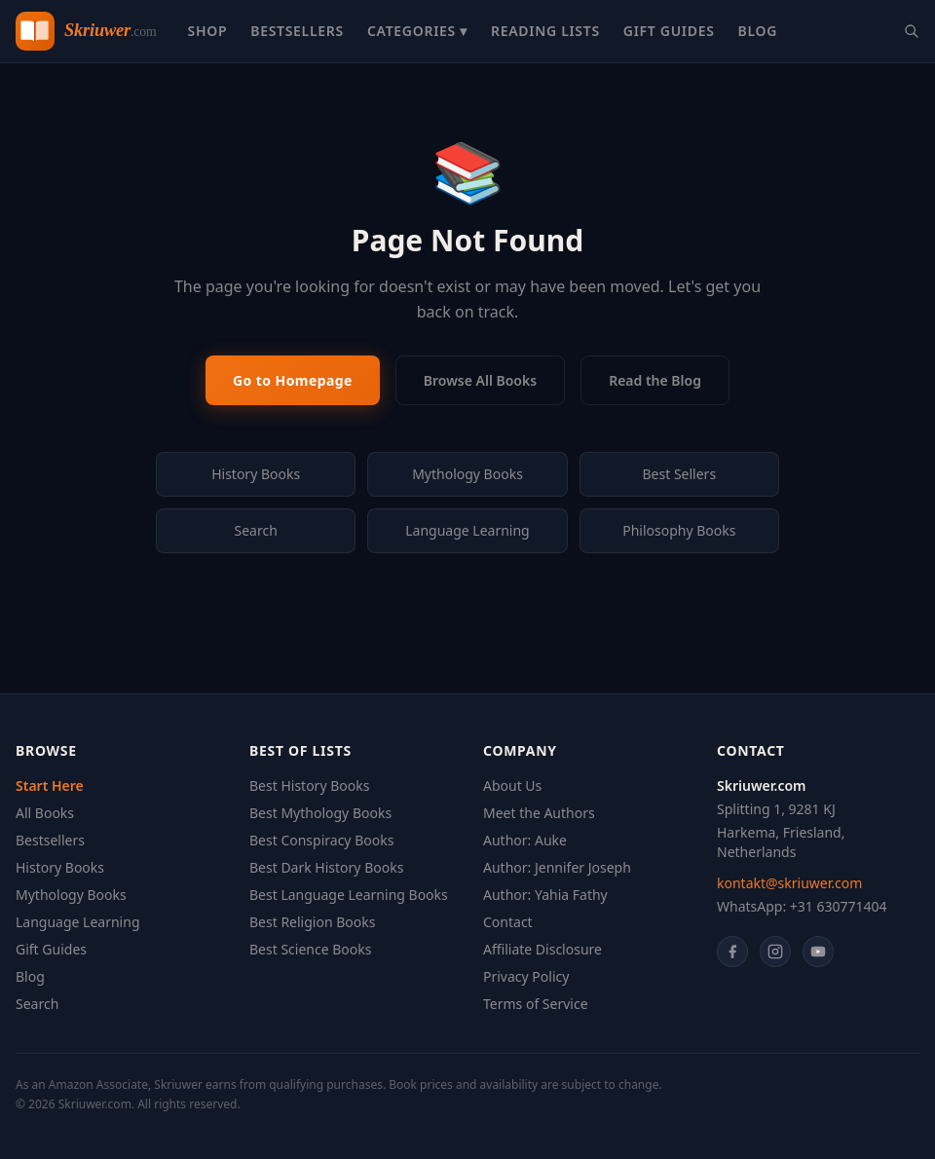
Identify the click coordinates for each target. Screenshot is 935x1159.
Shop (207, 30)
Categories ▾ (417, 30)
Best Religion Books (312, 922)
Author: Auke (525, 840)
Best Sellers (680, 474)
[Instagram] (775, 951)
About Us (512, 785)
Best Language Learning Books (348, 894)
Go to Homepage (293, 380)
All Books (45, 813)
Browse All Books (480, 380)
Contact (508, 922)
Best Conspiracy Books (321, 840)
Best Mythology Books (320, 813)
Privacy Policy (526, 976)
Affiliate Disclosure (542, 949)
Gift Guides (669, 30)
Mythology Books (467, 474)
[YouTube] (818, 951)
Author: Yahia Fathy (545, 894)
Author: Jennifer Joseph (557, 867)
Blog (758, 30)
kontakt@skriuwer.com (789, 883)
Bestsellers (297, 30)
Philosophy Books (678, 530)
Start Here (50, 785)
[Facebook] (732, 951)
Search (256, 530)
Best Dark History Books (326, 867)
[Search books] (911, 31)
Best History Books (309, 785)
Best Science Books (310, 949)
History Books (255, 474)
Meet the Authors (539, 813)
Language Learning (467, 530)
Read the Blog (655, 380)
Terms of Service (535, 1003)
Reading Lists (545, 30)
